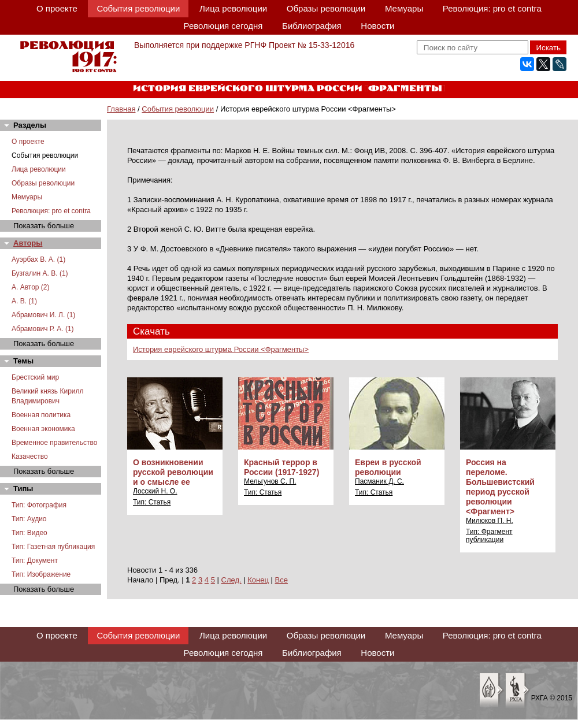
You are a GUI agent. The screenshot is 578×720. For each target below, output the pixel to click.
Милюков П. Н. (489, 521)
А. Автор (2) (31, 287)
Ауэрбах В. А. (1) (38, 259)
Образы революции (326, 8)
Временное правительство (54, 443)
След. (231, 580)
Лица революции (233, 8)
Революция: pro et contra (492, 8)
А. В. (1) (24, 301)
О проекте (56, 8)
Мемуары (404, 8)
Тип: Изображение (41, 574)
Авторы (27, 243)
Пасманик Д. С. (379, 481)
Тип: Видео (29, 533)
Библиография (312, 26)
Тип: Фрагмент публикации (489, 536)
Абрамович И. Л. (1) (43, 315)
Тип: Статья (152, 502)
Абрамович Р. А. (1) (43, 329)
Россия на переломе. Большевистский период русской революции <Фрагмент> (500, 487)
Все (281, 580)
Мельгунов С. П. (270, 481)
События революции (138, 8)
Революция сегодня (223, 26)
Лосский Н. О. (155, 491)
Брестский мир (35, 377)
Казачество (30, 456)
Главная (121, 109)
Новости (377, 26)
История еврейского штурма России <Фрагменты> (221, 349)
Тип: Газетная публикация (53, 547)
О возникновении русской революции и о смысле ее (173, 472)
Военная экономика (43, 429)
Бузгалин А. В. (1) (40, 273)
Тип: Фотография (39, 505)
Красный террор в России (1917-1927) (281, 467)
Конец (258, 580)
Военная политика (41, 415)
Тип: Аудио (29, 519)
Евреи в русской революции (388, 467)
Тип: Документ (35, 560)
